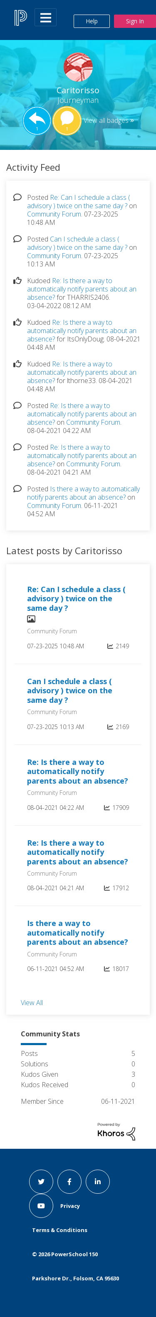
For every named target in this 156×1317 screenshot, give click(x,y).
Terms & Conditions (59, 1230)
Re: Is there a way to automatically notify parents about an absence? (81, 289)
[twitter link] (41, 1182)
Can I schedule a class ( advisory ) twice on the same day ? (77, 243)
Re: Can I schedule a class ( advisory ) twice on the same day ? (78, 201)
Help (92, 21)
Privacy (70, 1206)
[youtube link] (41, 1206)
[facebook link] (69, 1182)
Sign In (135, 21)
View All (32, 1002)
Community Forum (54, 214)
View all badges (106, 120)
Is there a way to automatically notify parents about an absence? (83, 493)
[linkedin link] (98, 1182)
